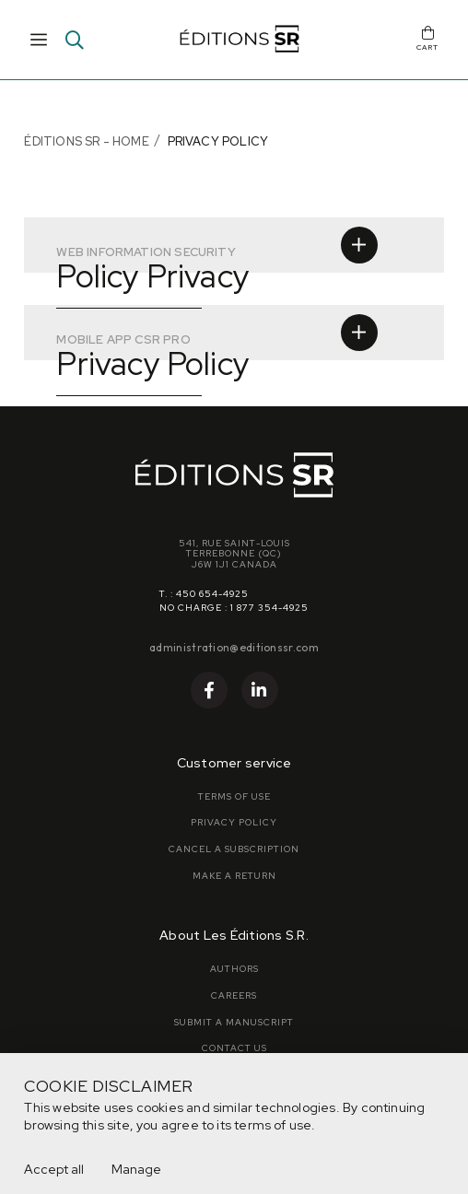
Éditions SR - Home (86, 141)
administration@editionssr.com (234, 647)
